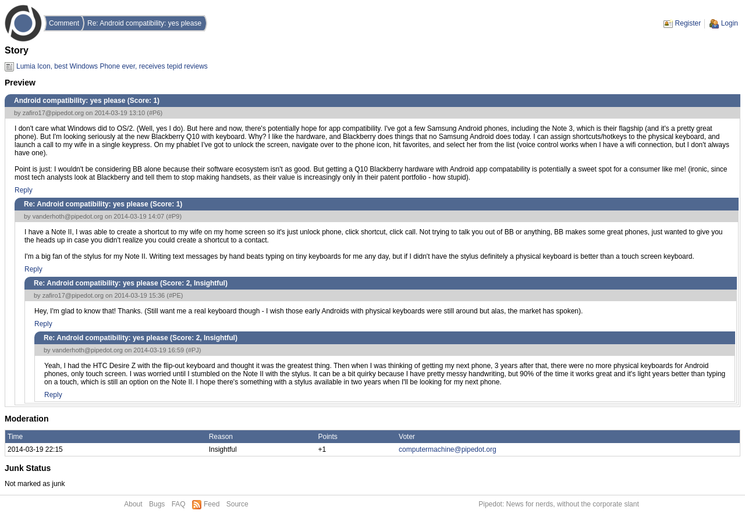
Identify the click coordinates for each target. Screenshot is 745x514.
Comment (64, 23)
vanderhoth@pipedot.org (68, 216)
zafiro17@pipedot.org (53, 112)
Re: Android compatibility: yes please (144, 23)
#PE (175, 295)
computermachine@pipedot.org (447, 449)
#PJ (193, 350)
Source (237, 504)
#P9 (174, 216)
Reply (24, 190)
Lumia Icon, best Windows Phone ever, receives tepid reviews (112, 66)
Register (688, 23)
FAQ (179, 504)
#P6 (155, 112)
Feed (211, 504)
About (133, 504)
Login (729, 23)
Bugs (157, 504)
